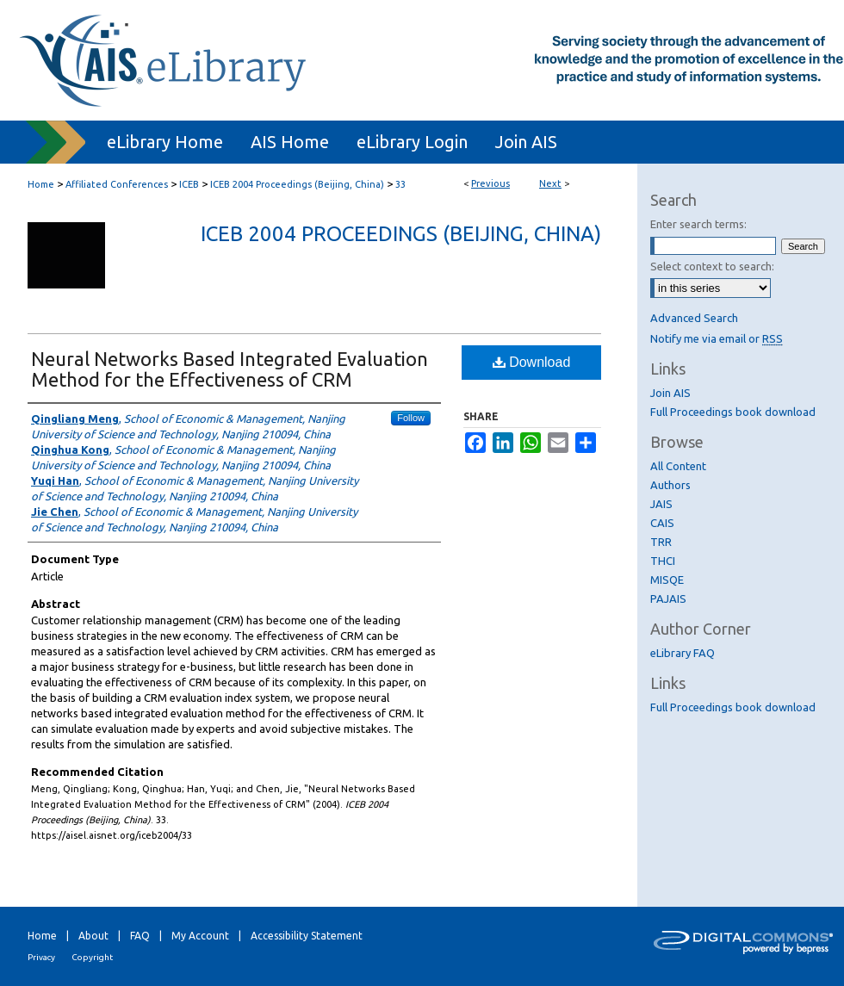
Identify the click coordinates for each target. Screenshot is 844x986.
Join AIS (670, 393)
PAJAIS (668, 598)
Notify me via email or (716, 338)
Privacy (41, 957)
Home (41, 184)
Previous (490, 183)
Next (550, 183)
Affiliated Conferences (116, 184)
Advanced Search (694, 318)
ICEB (189, 184)
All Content (678, 466)
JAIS (661, 504)
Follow (411, 417)
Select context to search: (712, 266)
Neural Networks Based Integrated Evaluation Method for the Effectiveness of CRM (229, 369)
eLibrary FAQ (682, 653)
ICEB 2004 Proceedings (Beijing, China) (297, 184)
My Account (200, 935)
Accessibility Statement (307, 935)
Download (532, 362)
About (93, 935)
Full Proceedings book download (733, 412)
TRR (661, 542)
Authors (670, 485)
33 (400, 184)
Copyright (92, 957)
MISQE (667, 580)
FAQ (140, 935)
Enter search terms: (698, 224)
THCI (662, 561)
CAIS (662, 523)
